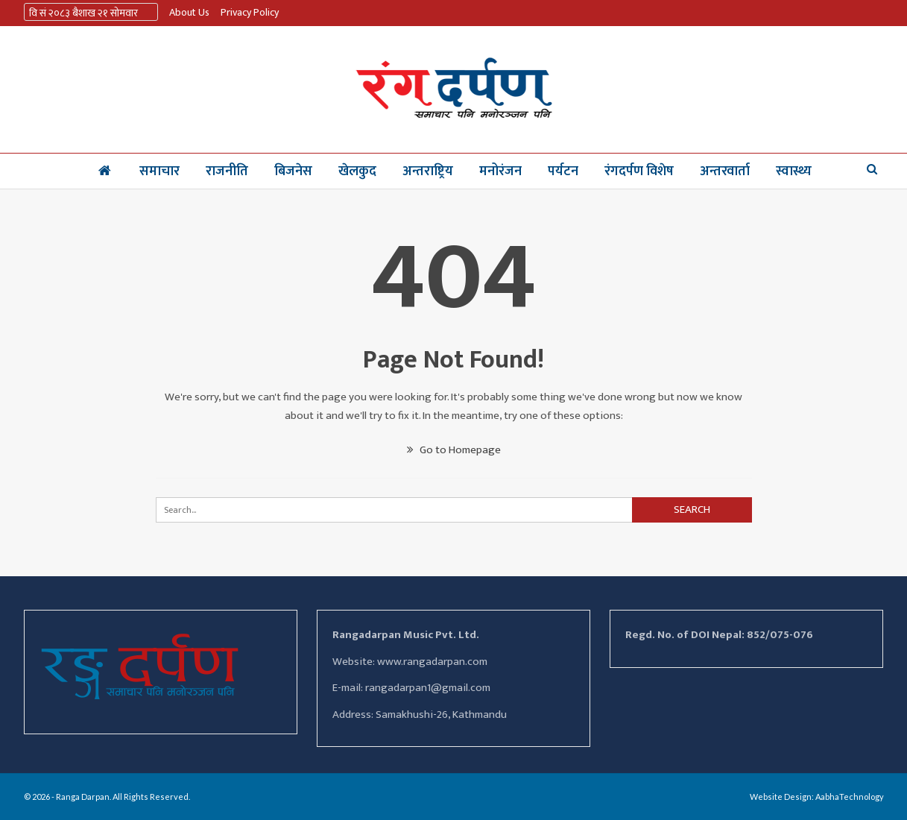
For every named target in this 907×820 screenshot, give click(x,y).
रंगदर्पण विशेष (639, 171)
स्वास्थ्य (794, 171)
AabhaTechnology (849, 796)
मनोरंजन (500, 171)
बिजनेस (293, 171)
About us (189, 12)
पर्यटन (563, 171)
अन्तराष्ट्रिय (427, 171)
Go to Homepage (454, 450)
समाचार (159, 171)
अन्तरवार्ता (725, 171)
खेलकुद (357, 171)
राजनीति (227, 171)
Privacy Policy (250, 12)
